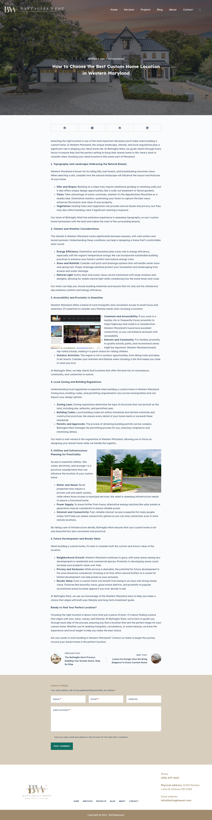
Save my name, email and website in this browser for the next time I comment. (91, 737)
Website (133, 699)
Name (57, 699)
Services (129, 9)
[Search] (200, 10)
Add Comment (62, 710)
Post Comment (62, 746)
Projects (145, 9)
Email (95, 699)
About (173, 9)
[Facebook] (64, 128)
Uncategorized (116, 59)
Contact (188, 9)
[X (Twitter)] (92, 128)
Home (114, 9)
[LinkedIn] (147, 128)
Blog (160, 9)
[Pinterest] (120, 128)
